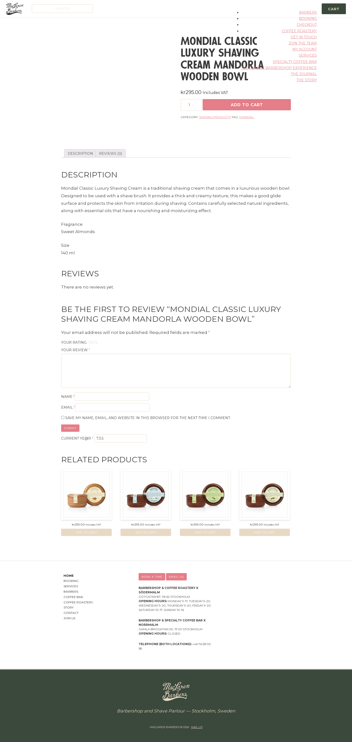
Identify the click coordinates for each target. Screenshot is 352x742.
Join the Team (302, 43)
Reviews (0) (110, 153)
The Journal (304, 74)
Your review (75, 350)
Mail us (196, 727)
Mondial (246, 117)
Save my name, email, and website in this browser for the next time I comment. (148, 418)
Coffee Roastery (299, 31)
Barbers (308, 12)
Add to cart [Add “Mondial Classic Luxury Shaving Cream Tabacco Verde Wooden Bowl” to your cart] (264, 532)
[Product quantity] (191, 105)
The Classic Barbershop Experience (279, 68)
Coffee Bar (73, 597)
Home (69, 575)
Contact (71, 613)
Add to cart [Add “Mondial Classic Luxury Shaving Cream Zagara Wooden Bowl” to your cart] (145, 532)
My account (304, 49)
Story (69, 607)
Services (308, 55)
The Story (307, 80)
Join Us (69, 618)
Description (80, 153)
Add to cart (247, 105)
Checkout (307, 24)
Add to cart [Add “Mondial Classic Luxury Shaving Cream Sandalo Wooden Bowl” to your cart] (86, 532)
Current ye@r (77, 438)
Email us (176, 576)
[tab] (80, 153)
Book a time (152, 576)
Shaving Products (215, 117)
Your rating (74, 342)
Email (68, 407)
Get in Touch (304, 37)
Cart (334, 9)
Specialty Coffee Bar (295, 62)
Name (68, 396)
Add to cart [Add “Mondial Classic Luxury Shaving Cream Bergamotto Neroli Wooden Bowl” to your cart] (205, 532)
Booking (308, 18)
